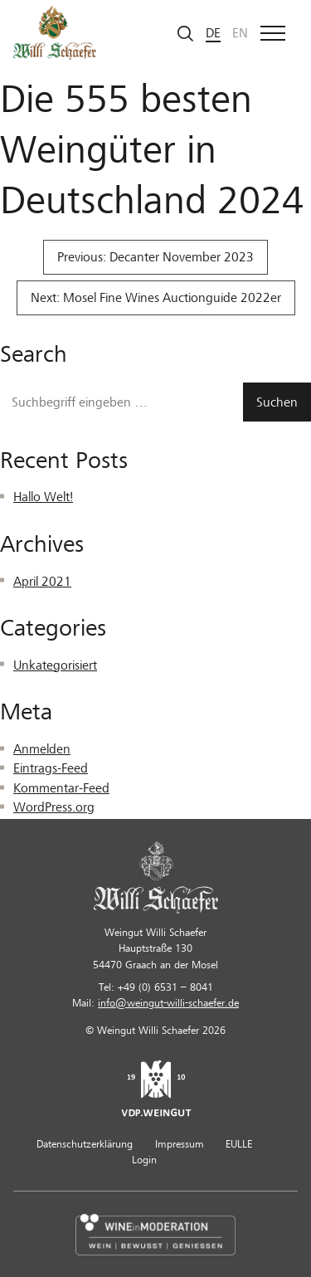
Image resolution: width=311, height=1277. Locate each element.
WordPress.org (54, 807)
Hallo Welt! (43, 497)
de (213, 33)
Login (144, 1160)
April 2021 (42, 581)
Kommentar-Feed (61, 788)
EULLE (239, 1144)
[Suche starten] (186, 32)
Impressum (179, 1144)
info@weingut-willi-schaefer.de (168, 1003)
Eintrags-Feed (50, 768)
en (240, 33)
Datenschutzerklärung (84, 1144)
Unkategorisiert (55, 665)
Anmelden (41, 749)
